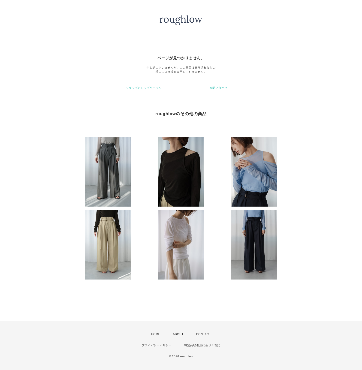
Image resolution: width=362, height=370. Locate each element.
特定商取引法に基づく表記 (202, 345)
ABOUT (178, 334)
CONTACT (203, 334)
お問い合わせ (218, 88)
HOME (155, 334)
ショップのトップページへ (144, 88)
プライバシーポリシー (157, 345)
